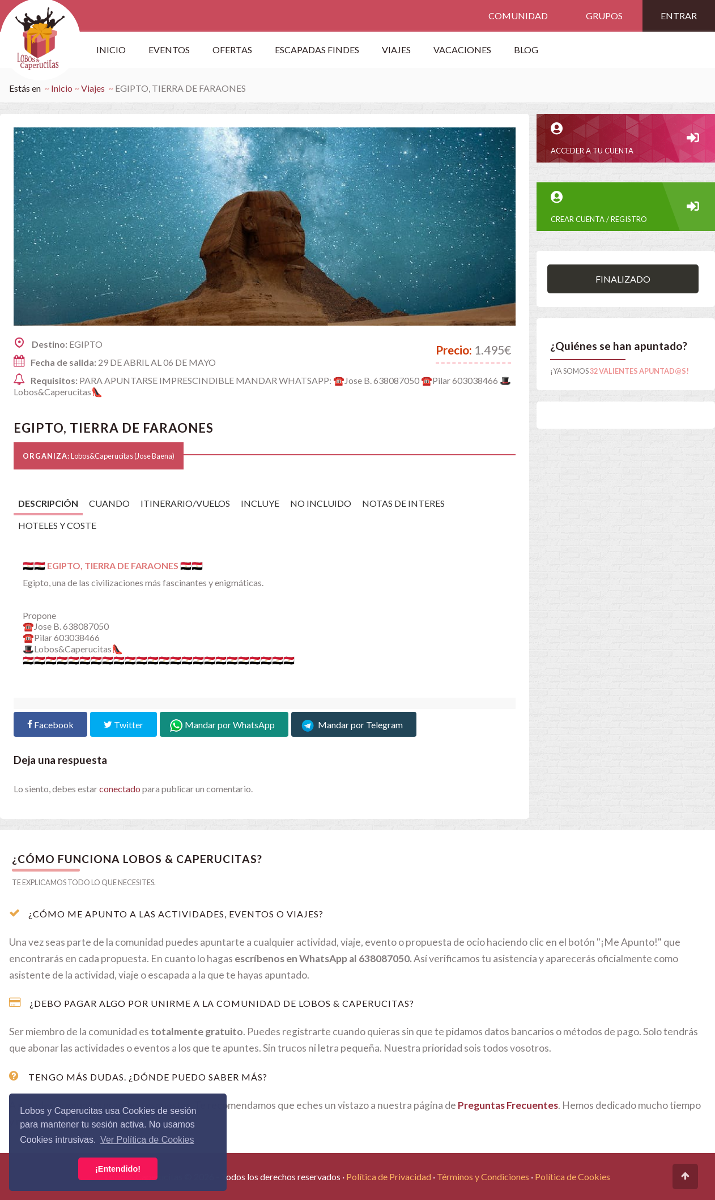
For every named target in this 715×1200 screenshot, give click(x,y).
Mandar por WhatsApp (224, 724)
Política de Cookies (572, 1176)
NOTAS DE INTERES (403, 503)
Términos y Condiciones (483, 1176)
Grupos (604, 15)
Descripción (48, 503)
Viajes (93, 88)
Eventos (169, 49)
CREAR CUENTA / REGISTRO (626, 207)
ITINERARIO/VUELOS (185, 503)
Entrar (679, 15)
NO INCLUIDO (320, 503)
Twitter (123, 724)
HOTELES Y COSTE (57, 525)
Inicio (111, 49)
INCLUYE (260, 503)
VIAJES (396, 49)
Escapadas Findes (317, 49)
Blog (526, 49)
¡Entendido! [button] (118, 1168)
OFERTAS (232, 49)
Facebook (50, 724)
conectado (120, 788)
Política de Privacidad (388, 1176)
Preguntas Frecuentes (508, 1105)
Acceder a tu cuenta (626, 138)
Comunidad (518, 15)
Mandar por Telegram (354, 724)
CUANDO (109, 503)
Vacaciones (462, 49)
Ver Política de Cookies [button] (147, 1140)
